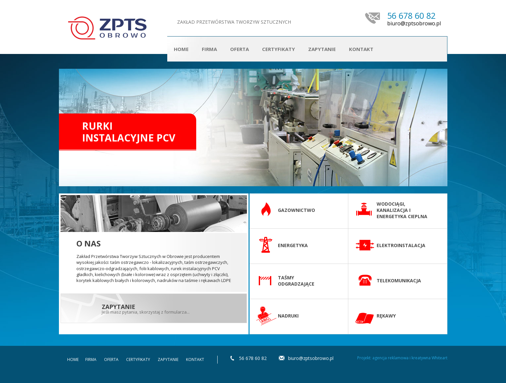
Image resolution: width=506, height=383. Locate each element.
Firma (209, 49)
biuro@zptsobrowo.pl (414, 23)
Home (181, 49)
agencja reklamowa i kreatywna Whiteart (409, 358)
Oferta (111, 359)
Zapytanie (322, 49)
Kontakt (361, 49)
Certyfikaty (278, 49)
